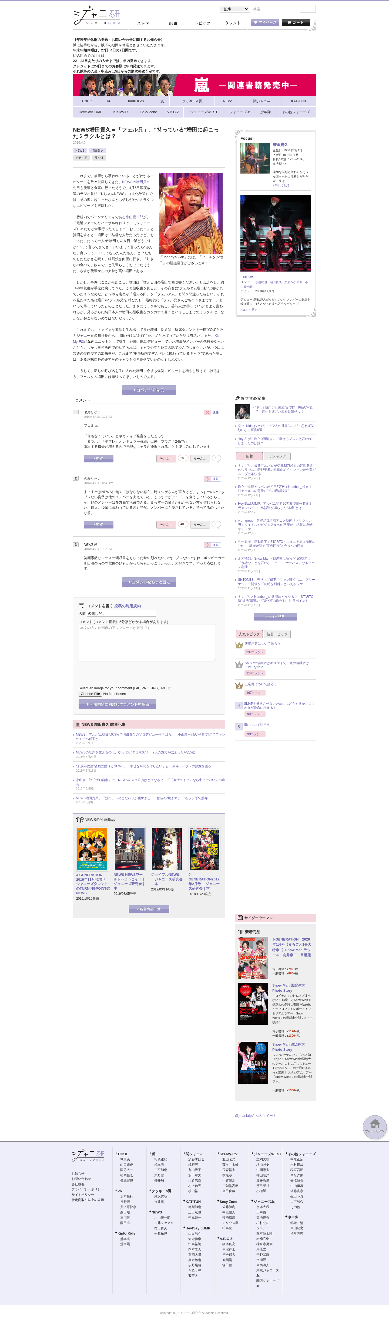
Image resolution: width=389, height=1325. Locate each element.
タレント (232, 24)
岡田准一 (126, 1223)
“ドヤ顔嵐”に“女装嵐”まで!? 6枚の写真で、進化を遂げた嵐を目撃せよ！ (284, 410)
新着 (249, 457)
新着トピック (277, 635)
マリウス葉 (230, 1223)
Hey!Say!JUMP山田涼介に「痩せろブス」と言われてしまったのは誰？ (276, 442)
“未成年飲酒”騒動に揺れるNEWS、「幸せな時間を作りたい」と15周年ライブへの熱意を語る (143, 767)
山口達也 (126, 1165)
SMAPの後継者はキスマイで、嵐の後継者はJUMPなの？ (272, 666)
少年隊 (293, 1218)
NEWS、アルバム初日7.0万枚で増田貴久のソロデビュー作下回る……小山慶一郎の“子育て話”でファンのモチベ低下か (150, 737)
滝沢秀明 (160, 1197)
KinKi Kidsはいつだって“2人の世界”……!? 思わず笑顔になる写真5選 (276, 429)
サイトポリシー (83, 1195)
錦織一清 (296, 1223)
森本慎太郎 (264, 1234)
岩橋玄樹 (262, 1239)
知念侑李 (194, 1239)
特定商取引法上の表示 (88, 1200)
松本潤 (159, 1165)
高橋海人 (262, 1266)
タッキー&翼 (162, 1192)
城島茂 (125, 1160)
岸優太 (261, 1250)
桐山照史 (262, 1165)
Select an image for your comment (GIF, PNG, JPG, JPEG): (125, 689)
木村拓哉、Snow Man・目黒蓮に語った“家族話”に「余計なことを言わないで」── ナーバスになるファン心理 (276, 563)
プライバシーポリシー (88, 1190)
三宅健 (125, 1218)
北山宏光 (228, 1160)
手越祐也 (261, 282)
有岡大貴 (194, 1255)
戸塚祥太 (228, 1250)
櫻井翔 (159, 1181)
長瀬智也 (126, 1181)
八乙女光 (194, 1271)
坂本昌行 (126, 1197)
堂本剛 (125, 1244)
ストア (143, 24)
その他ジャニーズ (302, 1155)
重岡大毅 (262, 1160)
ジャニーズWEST (267, 1155)
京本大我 (262, 1207)
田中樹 (261, 1213)
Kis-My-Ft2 (228, 1155)
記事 (173, 24)
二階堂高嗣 (230, 1186)
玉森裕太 (228, 1170)
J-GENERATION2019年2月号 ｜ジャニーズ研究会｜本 (204, 882)
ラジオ (99, 158)
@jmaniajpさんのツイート (255, 1116)
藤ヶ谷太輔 (230, 1165)
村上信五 (194, 1186)
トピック (202, 24)
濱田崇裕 (262, 1186)
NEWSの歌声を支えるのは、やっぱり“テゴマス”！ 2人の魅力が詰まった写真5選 (135, 753)
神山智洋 (262, 1176)
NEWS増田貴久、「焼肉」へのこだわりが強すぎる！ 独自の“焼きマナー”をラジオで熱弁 (142, 799)
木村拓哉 (296, 1165)
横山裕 (193, 1191)
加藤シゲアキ (293, 282)
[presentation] (120, 670)
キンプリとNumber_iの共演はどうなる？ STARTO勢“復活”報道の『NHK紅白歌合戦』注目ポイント (275, 599)
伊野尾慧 (194, 1266)
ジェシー (262, 1229)
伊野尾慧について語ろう (257, 645)
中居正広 (296, 1160)
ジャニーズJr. (264, 1202)
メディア (81, 158)
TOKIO (123, 1155)
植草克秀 (296, 1234)
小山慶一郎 (134, 218)
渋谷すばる (196, 1160)
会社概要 (78, 1185)
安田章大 (194, 1176)
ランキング (277, 457)
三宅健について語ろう (256, 686)
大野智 (159, 1176)
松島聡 (227, 1229)
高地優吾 (262, 1218)
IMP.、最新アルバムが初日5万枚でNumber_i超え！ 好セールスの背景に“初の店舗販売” (276, 489)
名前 (82, 614)
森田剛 (125, 1213)
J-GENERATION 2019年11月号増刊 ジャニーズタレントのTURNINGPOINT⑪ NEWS (93, 884)
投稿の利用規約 (127, 606)
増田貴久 (98, 151)
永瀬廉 (261, 1260)
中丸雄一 (194, 1218)
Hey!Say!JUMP (198, 1229)
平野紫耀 (262, 1255)
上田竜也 (194, 1213)
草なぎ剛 (296, 1176)
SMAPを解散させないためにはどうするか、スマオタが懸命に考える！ (275, 706)
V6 (120, 1192)
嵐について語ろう (252, 727)
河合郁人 (228, 1255)
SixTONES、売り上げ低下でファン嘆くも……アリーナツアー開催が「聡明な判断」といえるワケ (276, 582)
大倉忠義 (194, 1181)
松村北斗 (262, 1223)
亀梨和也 (194, 1207)
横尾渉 (227, 1176)
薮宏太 (193, 1276)
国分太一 (126, 1170)
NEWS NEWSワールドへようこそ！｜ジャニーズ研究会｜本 (129, 882)
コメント (86, 622)
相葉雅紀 (160, 1160)
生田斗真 (296, 1197)
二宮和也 (160, 1170)
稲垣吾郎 (296, 1170)
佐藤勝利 (228, 1207)
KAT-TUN (193, 1202)
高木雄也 (194, 1260)
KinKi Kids (126, 1234)
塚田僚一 (228, 1266)
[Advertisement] (275, 358)
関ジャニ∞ (194, 1155)
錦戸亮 (193, 1165)
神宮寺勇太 (264, 1244)
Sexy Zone (228, 1202)
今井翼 (159, 1202)
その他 (295, 1207)
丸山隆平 (194, 1170)
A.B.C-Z (226, 1239)
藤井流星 (262, 1181)
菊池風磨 (228, 1218)
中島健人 (228, 1213)
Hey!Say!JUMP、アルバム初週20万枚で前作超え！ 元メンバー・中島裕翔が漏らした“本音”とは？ (277, 506)
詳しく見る (282, 186)
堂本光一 (126, 1239)
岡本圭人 (194, 1250)
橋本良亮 (228, 1244)
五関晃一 (228, 1260)
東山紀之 (296, 1229)
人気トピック (249, 635)
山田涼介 (194, 1234)
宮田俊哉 (228, 1191)
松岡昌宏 (126, 1176)
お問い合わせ (81, 1179)
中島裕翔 (194, 1244)
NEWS (79, 151)
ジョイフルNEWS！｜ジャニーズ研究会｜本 (167, 879)
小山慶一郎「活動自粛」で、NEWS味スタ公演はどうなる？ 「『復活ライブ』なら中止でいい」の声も (150, 783)
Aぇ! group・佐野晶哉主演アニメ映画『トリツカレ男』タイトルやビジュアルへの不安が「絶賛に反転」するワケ (277, 525)
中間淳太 (262, 1170)
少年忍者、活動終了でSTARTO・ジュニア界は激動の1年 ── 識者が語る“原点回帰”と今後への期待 (277, 544)
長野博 (125, 1202)
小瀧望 (261, 1191)
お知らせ (78, 1174)
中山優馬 (296, 1186)
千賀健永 (228, 1181)
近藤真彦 (296, 1191)
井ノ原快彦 (128, 1207)
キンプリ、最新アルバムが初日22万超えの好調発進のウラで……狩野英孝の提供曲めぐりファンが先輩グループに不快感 (277, 470)
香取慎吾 (296, 1181)
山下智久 (296, 1202)
